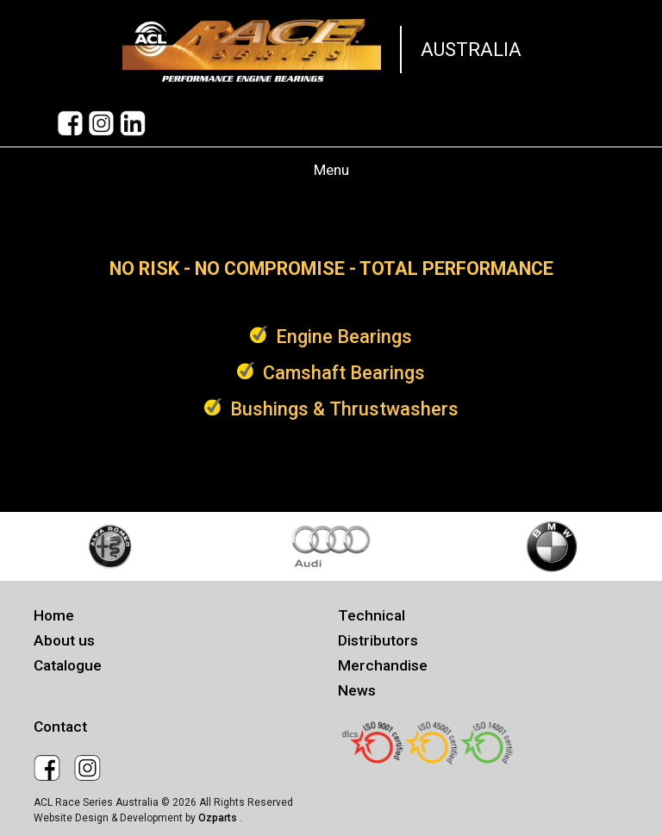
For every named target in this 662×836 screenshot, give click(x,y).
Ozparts (219, 818)
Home (54, 615)
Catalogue (68, 665)
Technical (371, 615)
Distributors (378, 640)
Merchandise (383, 665)
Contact (60, 726)
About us (64, 640)
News (357, 690)
